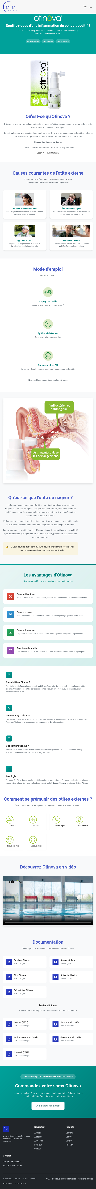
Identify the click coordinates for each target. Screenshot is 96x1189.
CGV (48, 1179)
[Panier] (85, 6)
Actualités (38, 1141)
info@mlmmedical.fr (12, 1161)
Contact (37, 1149)
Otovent (69, 1133)
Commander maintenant (48, 1105)
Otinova (69, 1137)
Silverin (69, 1141)
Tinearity (69, 1145)
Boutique (38, 1145)
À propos (38, 1137)
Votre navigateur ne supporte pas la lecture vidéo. (48, 900)
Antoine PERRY (20, 1184)
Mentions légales (85, 1179)
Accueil (37, 1133)
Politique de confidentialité (64, 1179)
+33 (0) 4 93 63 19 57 (12, 1165)
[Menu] (90, 7)
